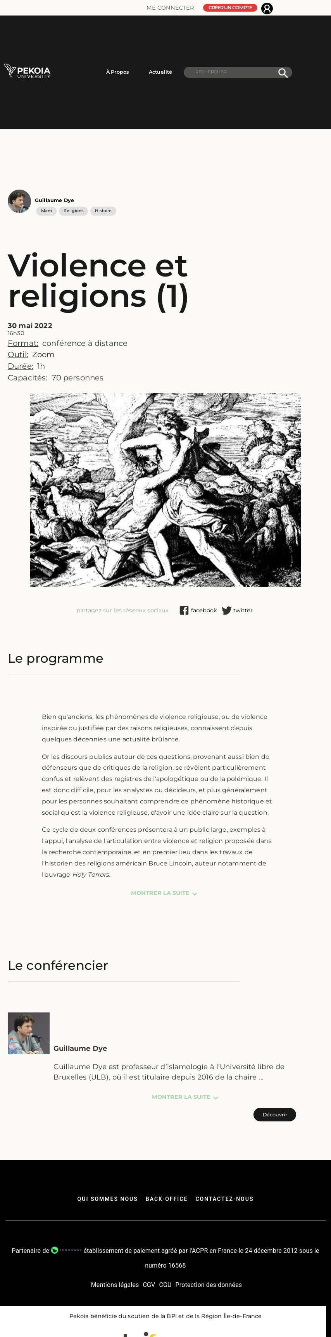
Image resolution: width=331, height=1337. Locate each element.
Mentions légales (115, 1285)
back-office (167, 1199)
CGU (165, 1285)
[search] (238, 72)
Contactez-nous (224, 1199)
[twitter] (243, 610)
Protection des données (209, 1285)
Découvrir (275, 1115)
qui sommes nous (108, 1199)
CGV (149, 1285)
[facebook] (204, 610)
